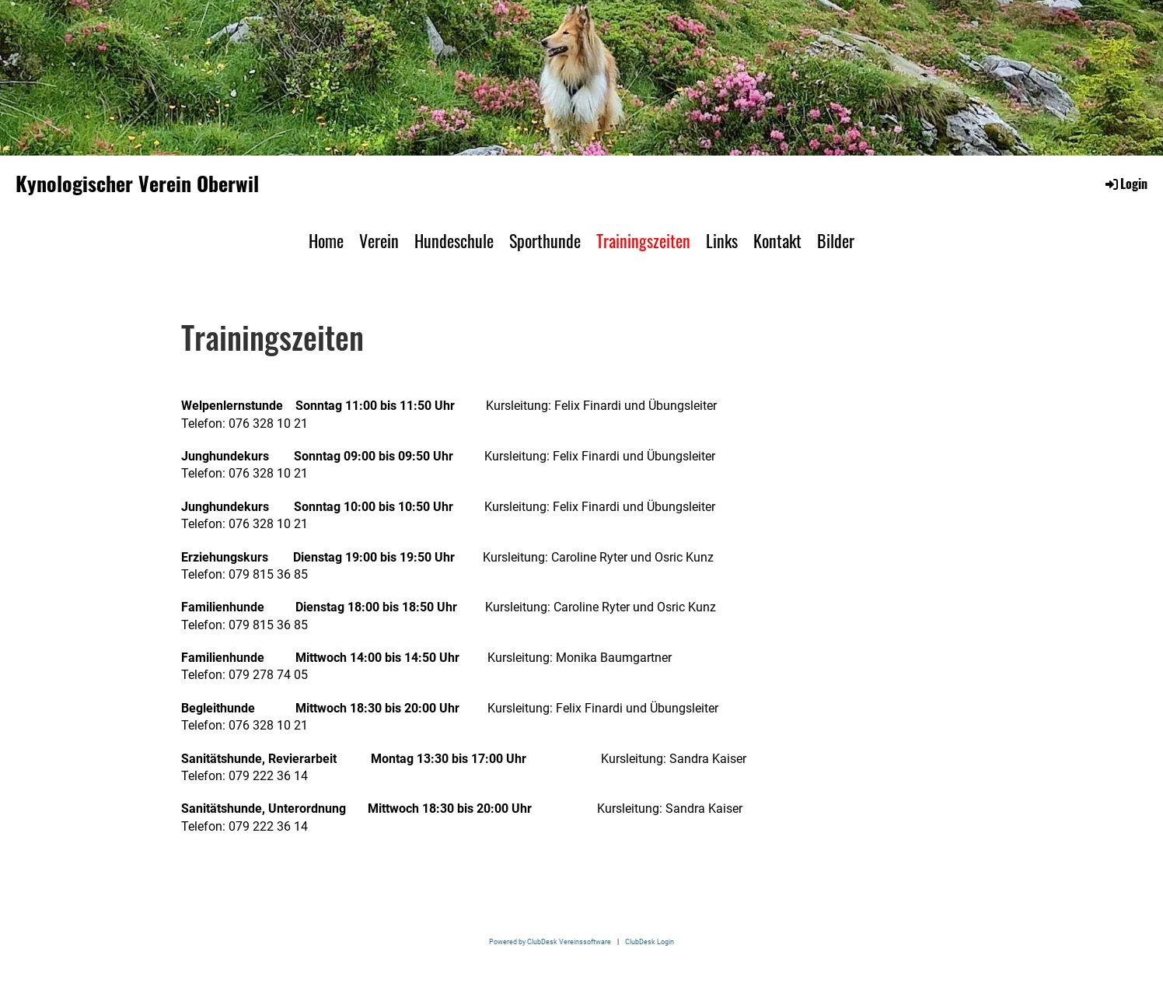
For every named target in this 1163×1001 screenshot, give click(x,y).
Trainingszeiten (643, 240)
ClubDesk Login (649, 941)
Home (326, 240)
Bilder (835, 240)
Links (722, 240)
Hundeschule (454, 240)
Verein (379, 240)
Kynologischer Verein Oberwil (137, 184)
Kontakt (777, 240)
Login (1125, 183)
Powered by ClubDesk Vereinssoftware (550, 941)
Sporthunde (545, 240)
